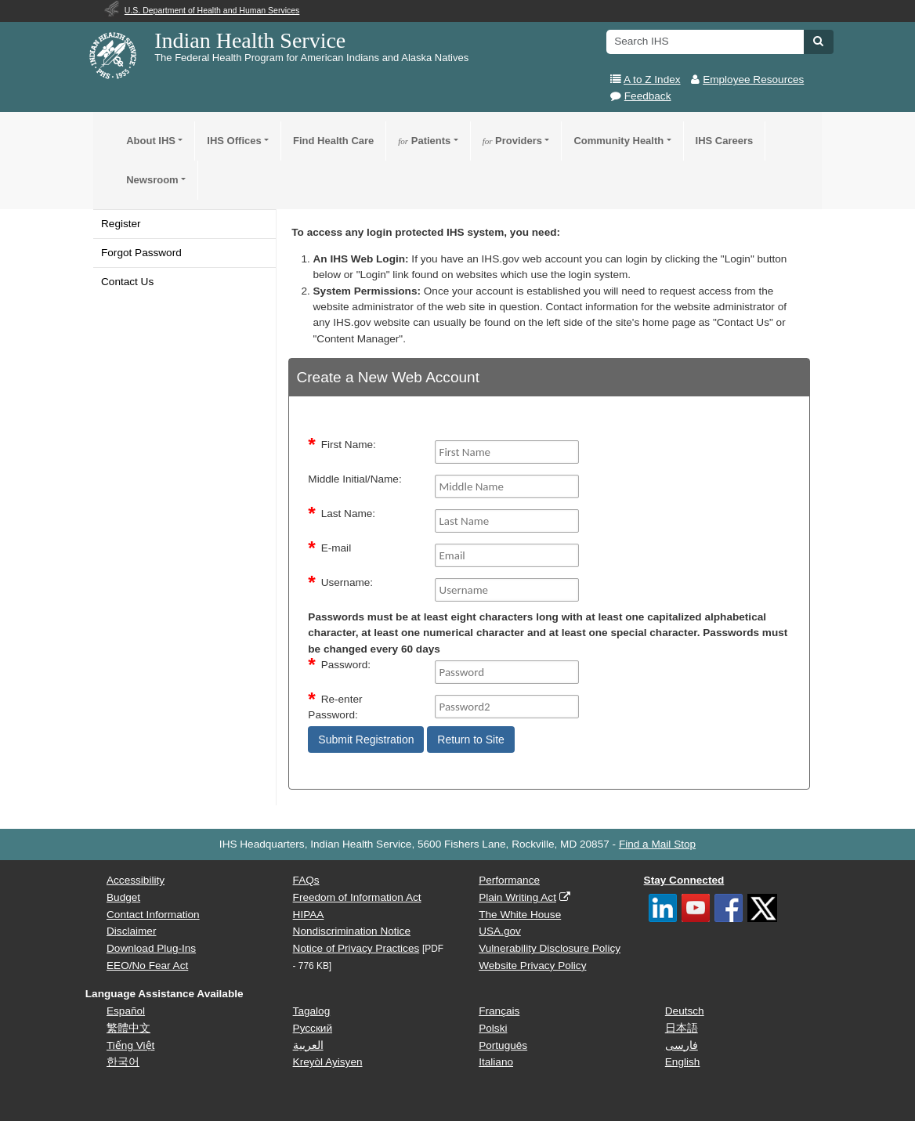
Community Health (618, 140)
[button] (818, 40)
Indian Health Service (249, 40)
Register (121, 224)
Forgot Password (141, 253)
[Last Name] (507, 521)
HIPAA (308, 914)
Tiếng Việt (130, 1045)
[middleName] (507, 486)
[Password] (507, 672)
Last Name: (348, 513)
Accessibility (136, 880)
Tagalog (312, 1011)
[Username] (507, 590)
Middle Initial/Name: (354, 479)
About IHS (150, 140)
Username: (347, 582)
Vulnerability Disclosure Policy (549, 948)
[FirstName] (507, 452)
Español (126, 1011)
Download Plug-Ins (151, 948)
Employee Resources (753, 79)
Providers (512, 140)
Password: (346, 665)
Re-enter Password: (335, 707)
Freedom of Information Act (357, 897)
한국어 (123, 1062)
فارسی (681, 1045)
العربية (308, 1045)
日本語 (681, 1028)
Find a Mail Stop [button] (657, 844)
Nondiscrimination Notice (351, 931)
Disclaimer (131, 931)
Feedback (647, 96)
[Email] (507, 555)
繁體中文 (128, 1028)
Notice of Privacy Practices (356, 948)
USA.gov (500, 931)
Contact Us (127, 281)
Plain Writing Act (517, 897)
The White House (520, 914)
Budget (123, 897)
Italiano (496, 1062)
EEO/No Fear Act (147, 965)
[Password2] (507, 706)
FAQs (306, 880)
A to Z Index (652, 79)
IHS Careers (725, 140)
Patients (424, 140)
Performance (509, 880)
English (682, 1062)
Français (499, 1011)
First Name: (348, 444)
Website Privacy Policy (532, 965)
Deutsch (684, 1011)
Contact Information (153, 914)
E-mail (336, 548)
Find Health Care (333, 140)
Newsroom (152, 180)
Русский (312, 1028)
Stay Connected (684, 880)
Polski (493, 1028)
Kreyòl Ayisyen (328, 1062)
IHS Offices (234, 140)
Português (503, 1045)
